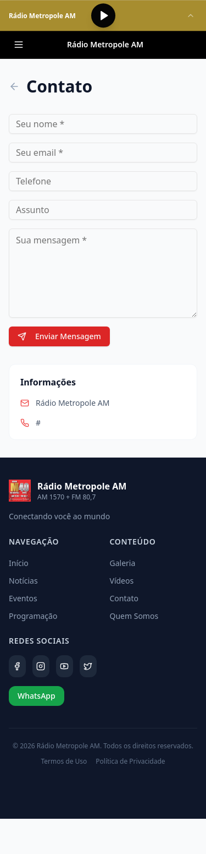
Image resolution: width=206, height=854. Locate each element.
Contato (124, 598)
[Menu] (19, 45)
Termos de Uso (64, 761)
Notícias (23, 580)
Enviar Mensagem (59, 336)
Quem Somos (134, 616)
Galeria (123, 563)
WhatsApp (36, 695)
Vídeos (122, 580)
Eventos (23, 598)
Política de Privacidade (130, 761)
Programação (33, 616)
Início (19, 563)
